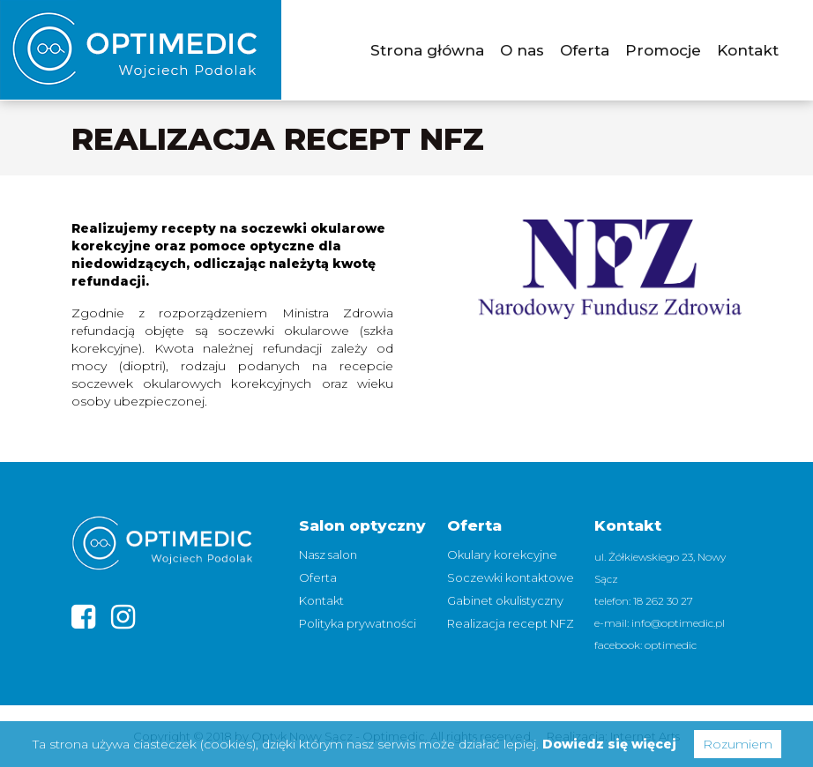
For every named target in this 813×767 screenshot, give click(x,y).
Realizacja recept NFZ (510, 623)
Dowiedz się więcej (609, 744)
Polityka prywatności (357, 623)
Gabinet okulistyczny (505, 600)
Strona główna (427, 50)
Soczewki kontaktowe (510, 577)
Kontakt (748, 50)
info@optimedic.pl (678, 622)
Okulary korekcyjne (502, 554)
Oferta (584, 50)
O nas (522, 50)
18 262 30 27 (663, 600)
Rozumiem (737, 744)
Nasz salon (328, 554)
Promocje (663, 50)
